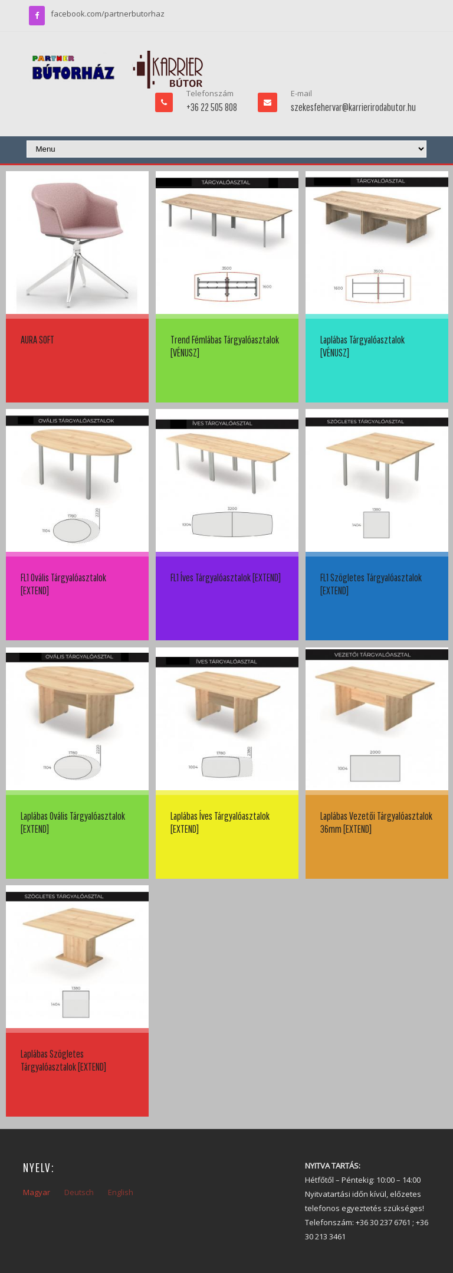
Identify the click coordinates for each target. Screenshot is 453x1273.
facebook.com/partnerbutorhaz (108, 13)
